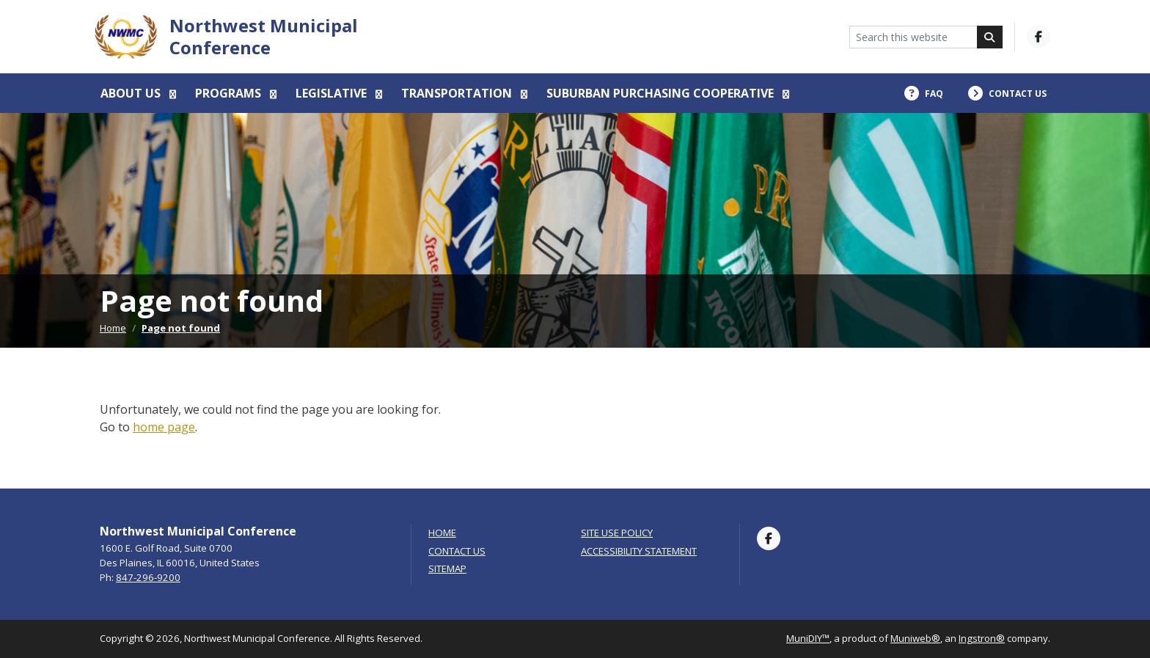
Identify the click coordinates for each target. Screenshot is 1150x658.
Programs (229, 93)
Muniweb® (915, 638)
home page (164, 427)
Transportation (458, 93)
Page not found (181, 328)
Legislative (333, 93)
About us (132, 93)
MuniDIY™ (807, 638)
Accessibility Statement (639, 551)
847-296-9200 (148, 577)
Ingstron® (982, 638)
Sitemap (447, 569)
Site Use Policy (617, 533)
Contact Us (457, 551)
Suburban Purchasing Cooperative (661, 93)
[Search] (990, 37)
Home (113, 328)
